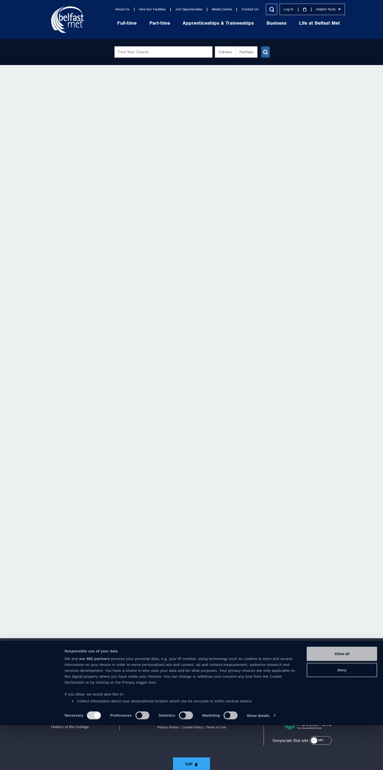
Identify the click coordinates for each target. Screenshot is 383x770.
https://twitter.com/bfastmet (171, 675)
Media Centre (209, 9)
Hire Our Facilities (139, 9)
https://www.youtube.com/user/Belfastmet (191, 675)
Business (263, 23)
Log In (275, 9)
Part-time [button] (245, 52)
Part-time (146, 23)
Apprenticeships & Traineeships (205, 23)
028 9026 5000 (318, 677)
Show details (258, 760)
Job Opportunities (175, 9)
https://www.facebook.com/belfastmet (150, 675)
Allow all (342, 699)
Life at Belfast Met (306, 23)
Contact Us (236, 9)
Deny (342, 715)
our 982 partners (94, 704)
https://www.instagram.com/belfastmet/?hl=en (232, 675)
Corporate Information (70, 685)
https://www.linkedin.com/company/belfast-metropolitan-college (212, 675)
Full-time (114, 23)
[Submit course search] (265, 52)
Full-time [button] (223, 52)
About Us (109, 9)
